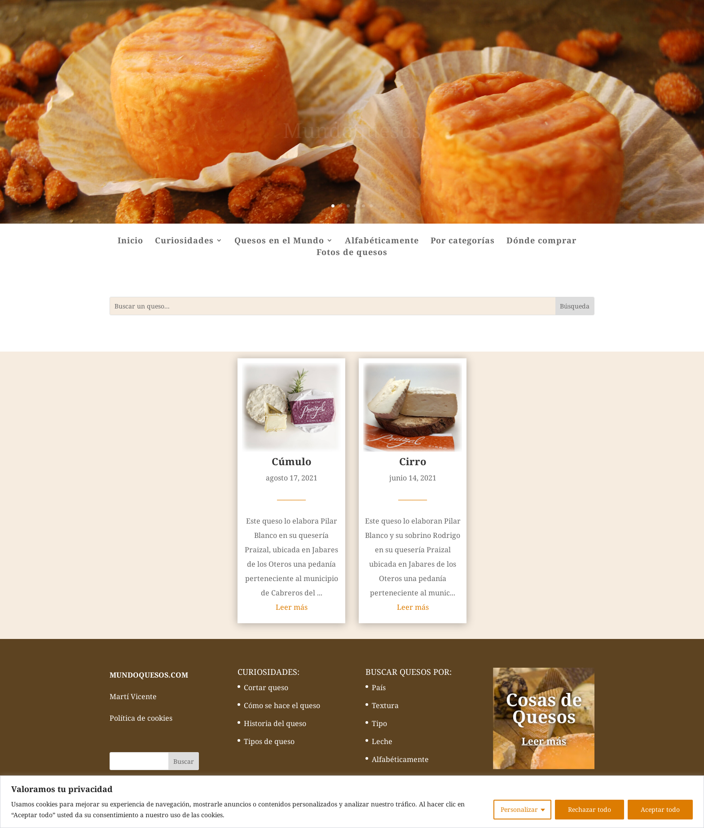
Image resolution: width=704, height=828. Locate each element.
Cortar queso (266, 687)
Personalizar (519, 809)
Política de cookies (141, 718)
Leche (382, 741)
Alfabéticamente (382, 241)
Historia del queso (275, 723)
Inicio (130, 241)
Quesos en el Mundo (279, 241)
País (379, 687)
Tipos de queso (269, 741)
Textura (385, 705)
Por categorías (463, 241)
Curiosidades (184, 241)
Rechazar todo (589, 809)
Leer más (292, 607)
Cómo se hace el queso (282, 705)
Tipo (379, 723)
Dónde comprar (541, 241)
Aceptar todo (660, 809)
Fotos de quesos (352, 253)
